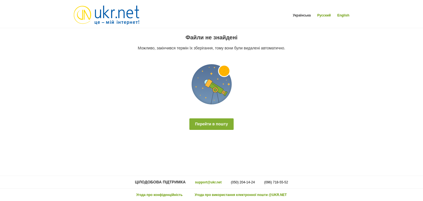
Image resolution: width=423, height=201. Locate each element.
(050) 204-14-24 (243, 182)
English (343, 15)
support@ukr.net (208, 182)
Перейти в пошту (211, 124)
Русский (324, 15)
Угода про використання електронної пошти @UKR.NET (241, 195)
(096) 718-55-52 (276, 182)
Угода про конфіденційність (159, 195)
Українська (302, 15)
